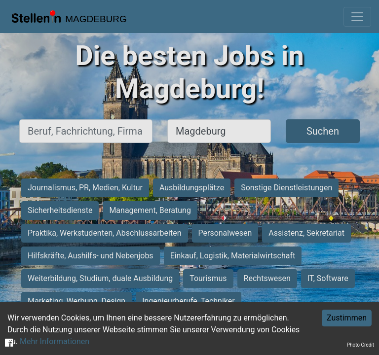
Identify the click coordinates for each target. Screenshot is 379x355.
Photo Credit (360, 345)
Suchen (322, 131)
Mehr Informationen (54, 341)
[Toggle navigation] (357, 17)
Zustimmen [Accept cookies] (347, 317)
